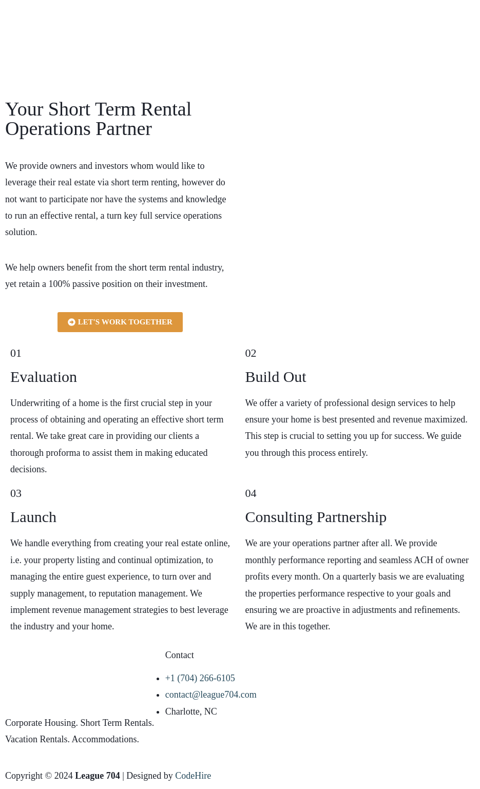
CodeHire (193, 776)
